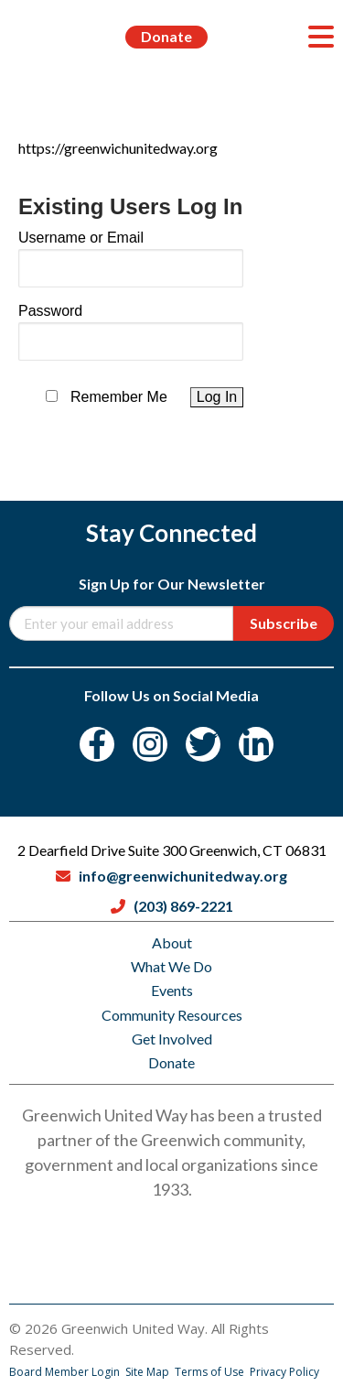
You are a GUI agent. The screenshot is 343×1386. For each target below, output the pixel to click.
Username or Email (81, 237)
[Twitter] (203, 744)
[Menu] (321, 36)
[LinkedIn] (256, 744)
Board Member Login (66, 1372)
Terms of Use (211, 1372)
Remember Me (118, 397)
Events (172, 990)
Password (50, 311)
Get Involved (172, 1038)
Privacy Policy (284, 1372)
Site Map (148, 1372)
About (172, 942)
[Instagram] (150, 744)
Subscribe (283, 623)
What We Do (171, 966)
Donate (166, 36)
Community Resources (172, 1014)
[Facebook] (97, 744)
